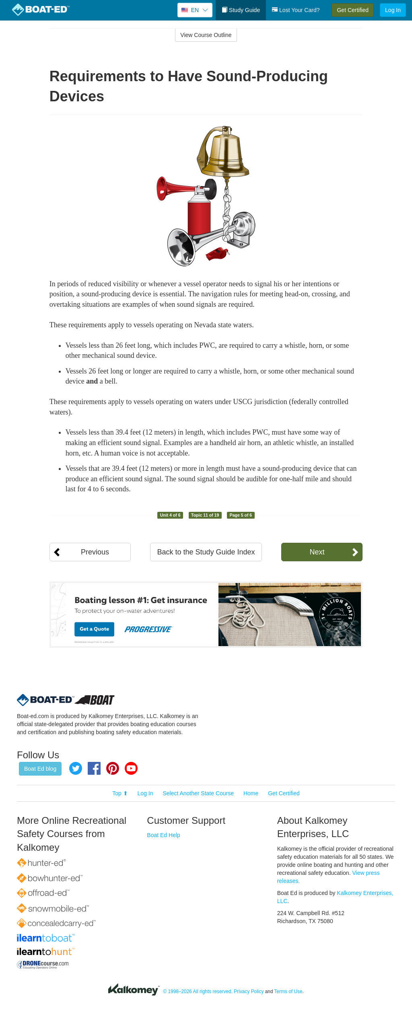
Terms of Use (288, 992)
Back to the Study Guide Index (206, 552)
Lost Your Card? (295, 10)
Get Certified (353, 10)
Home (250, 793)
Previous (95, 552)
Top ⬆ (120, 793)
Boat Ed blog (40, 769)
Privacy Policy (249, 992)
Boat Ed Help (163, 835)
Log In (393, 10)
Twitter (75, 768)
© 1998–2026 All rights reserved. (198, 992)
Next (316, 552)
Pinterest (112, 768)
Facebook (94, 768)
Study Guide (241, 10)
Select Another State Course (198, 793)
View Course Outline (205, 35)
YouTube (131, 768)
